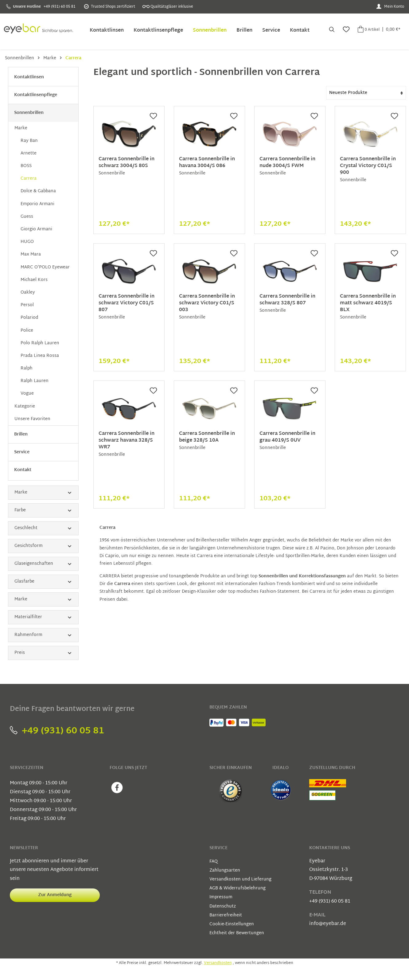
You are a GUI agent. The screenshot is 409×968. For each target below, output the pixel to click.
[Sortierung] (366, 93)
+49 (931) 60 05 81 (57, 731)
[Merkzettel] (345, 30)
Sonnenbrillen (29, 113)
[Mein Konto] (390, 7)
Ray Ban (29, 141)
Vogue (27, 393)
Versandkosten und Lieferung (240, 879)
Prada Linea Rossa (40, 356)
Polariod (29, 318)
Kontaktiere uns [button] (329, 848)
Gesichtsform (43, 546)
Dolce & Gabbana (38, 191)
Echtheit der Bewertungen (236, 933)
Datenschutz (222, 906)
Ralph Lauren (35, 381)
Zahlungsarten (224, 870)
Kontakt (22, 470)
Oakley (28, 292)
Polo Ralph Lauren (40, 343)
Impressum (220, 897)
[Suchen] (331, 30)
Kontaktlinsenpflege (35, 95)
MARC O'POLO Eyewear (45, 267)
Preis (43, 653)
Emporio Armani (37, 204)
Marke (20, 128)
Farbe (43, 510)
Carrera (29, 178)
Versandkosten (218, 963)
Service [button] (218, 848)
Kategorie (24, 406)
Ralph (27, 368)
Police (27, 330)
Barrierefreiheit (225, 915)
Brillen (21, 434)
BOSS (26, 166)
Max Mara (31, 254)
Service (21, 452)
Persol (27, 305)
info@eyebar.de (327, 923)
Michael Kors (34, 280)
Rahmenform (43, 635)
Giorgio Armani (36, 229)
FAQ (213, 861)
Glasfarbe (43, 581)
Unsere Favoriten (32, 419)
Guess (27, 217)
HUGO (27, 242)
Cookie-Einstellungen (231, 924)
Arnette (29, 153)
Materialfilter (43, 617)
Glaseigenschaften (43, 564)
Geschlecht (43, 528)
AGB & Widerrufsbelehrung (237, 888)
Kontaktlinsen (29, 77)
